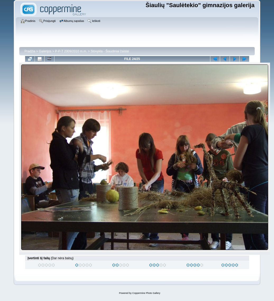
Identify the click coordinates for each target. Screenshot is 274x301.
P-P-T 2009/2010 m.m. (71, 51)
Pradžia (30, 51)
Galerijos (45, 51)
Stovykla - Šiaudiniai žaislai (110, 51)
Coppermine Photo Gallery (146, 293)
